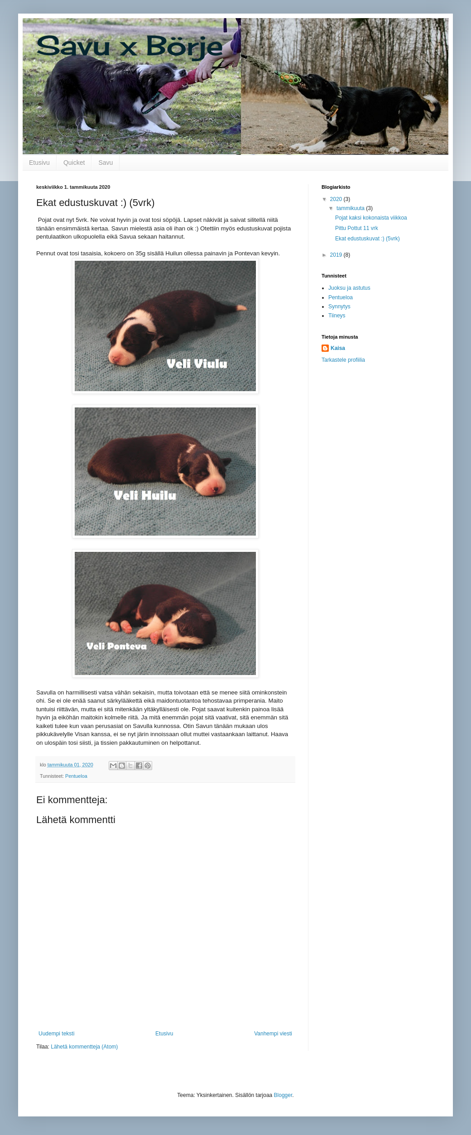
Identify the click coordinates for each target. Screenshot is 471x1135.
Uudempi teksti (56, 1033)
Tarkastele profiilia (343, 360)
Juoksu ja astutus (349, 288)
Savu (105, 162)
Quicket (74, 162)
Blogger (283, 1095)
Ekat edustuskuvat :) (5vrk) (367, 238)
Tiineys (337, 315)
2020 (337, 199)
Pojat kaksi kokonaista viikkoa (371, 218)
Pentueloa (76, 776)
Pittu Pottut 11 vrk (356, 228)
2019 (337, 255)
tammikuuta (351, 208)
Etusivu (39, 162)
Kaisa (338, 348)
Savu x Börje (129, 45)
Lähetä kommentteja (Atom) (84, 1047)
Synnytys (339, 306)
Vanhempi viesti (273, 1033)
